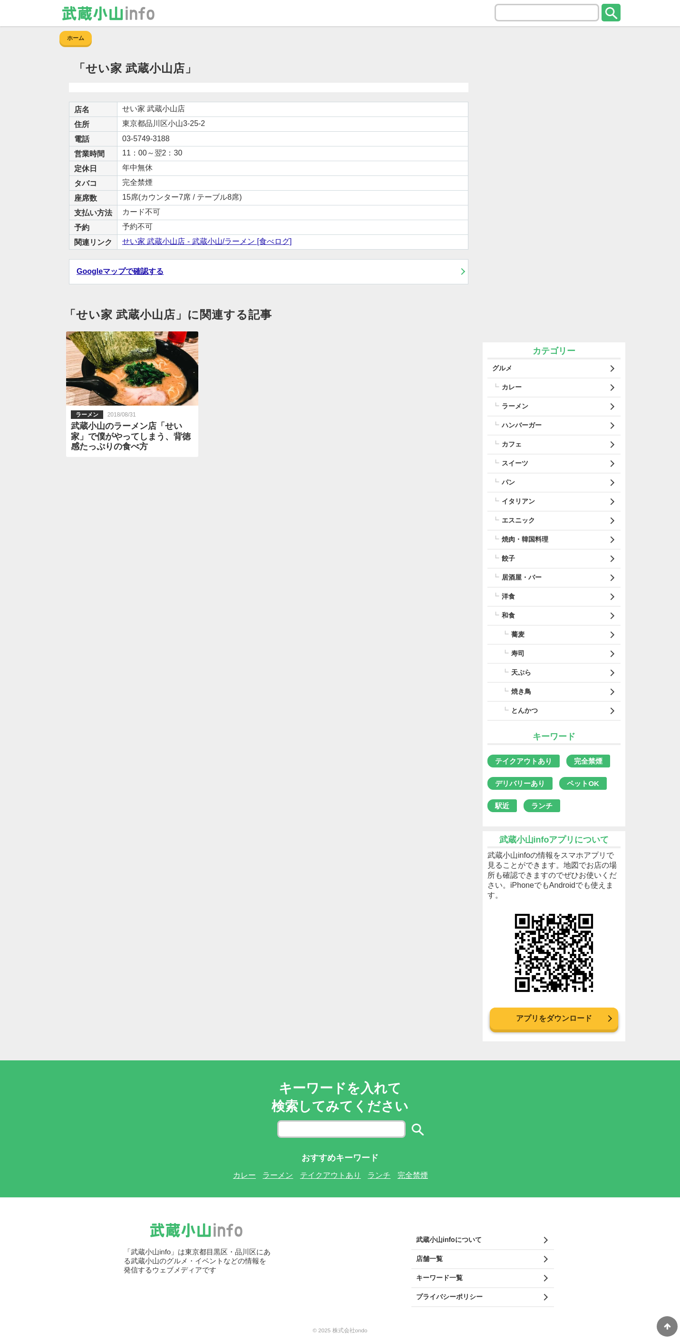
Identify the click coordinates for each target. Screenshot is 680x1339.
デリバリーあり (520, 783)
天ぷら (521, 672)
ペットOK (583, 783)
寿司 (518, 653)
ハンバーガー (522, 425)
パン (508, 482)
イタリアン (518, 501)
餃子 (508, 558)
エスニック (518, 520)
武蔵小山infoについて (449, 1239)
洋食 (508, 596)
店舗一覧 (429, 1258)
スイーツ (515, 463)
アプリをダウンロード (554, 1018)
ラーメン (515, 406)
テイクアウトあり (523, 761)
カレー (512, 387)
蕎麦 (518, 634)
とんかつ (524, 710)
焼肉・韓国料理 (525, 539)
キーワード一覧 (439, 1277)
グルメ (502, 368)
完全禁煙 (588, 761)
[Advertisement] (554, 195)
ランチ (542, 806)
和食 (508, 615)
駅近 (502, 806)
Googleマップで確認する (120, 271)
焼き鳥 (521, 691)
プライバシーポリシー (449, 1296)
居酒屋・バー (522, 577)
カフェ (512, 444)
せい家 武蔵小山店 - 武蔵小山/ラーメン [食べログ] (206, 241)
